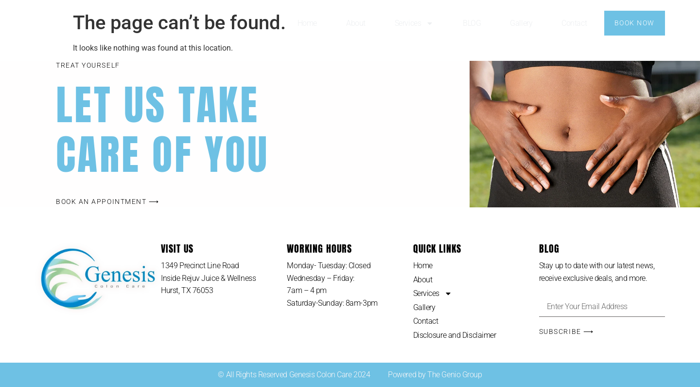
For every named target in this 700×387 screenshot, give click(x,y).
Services (414, 23)
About (356, 23)
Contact (574, 23)
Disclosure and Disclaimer (454, 335)
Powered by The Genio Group (435, 374)
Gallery (521, 23)
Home (307, 23)
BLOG (472, 23)
